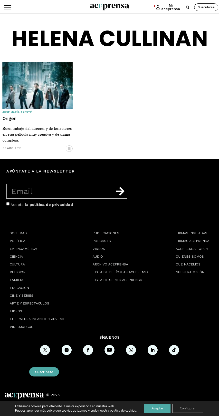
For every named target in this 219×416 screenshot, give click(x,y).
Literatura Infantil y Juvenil (37, 319)
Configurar (188, 408)
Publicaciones (106, 233)
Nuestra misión (190, 272)
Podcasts (102, 241)
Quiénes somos (190, 256)
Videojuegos (21, 327)
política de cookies (122, 410)
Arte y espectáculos (29, 303)
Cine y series (21, 295)
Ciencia (16, 256)
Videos (99, 249)
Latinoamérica (23, 249)
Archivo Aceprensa (110, 264)
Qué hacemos (188, 264)
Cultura (17, 264)
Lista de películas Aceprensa (121, 272)
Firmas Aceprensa (192, 241)
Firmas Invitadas (191, 233)
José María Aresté (17, 112)
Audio (98, 256)
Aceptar (157, 408)
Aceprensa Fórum (192, 249)
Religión (18, 272)
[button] (187, 7)
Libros (16, 311)
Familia (16, 280)
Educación (19, 288)
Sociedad (18, 233)
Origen (9, 118)
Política (17, 241)
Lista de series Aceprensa (117, 280)
